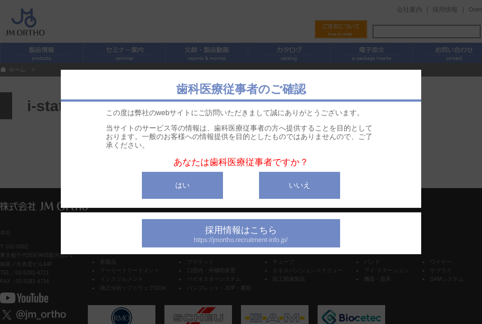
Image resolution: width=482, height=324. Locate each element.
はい (182, 185)
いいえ (299, 185)
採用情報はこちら (241, 234)
